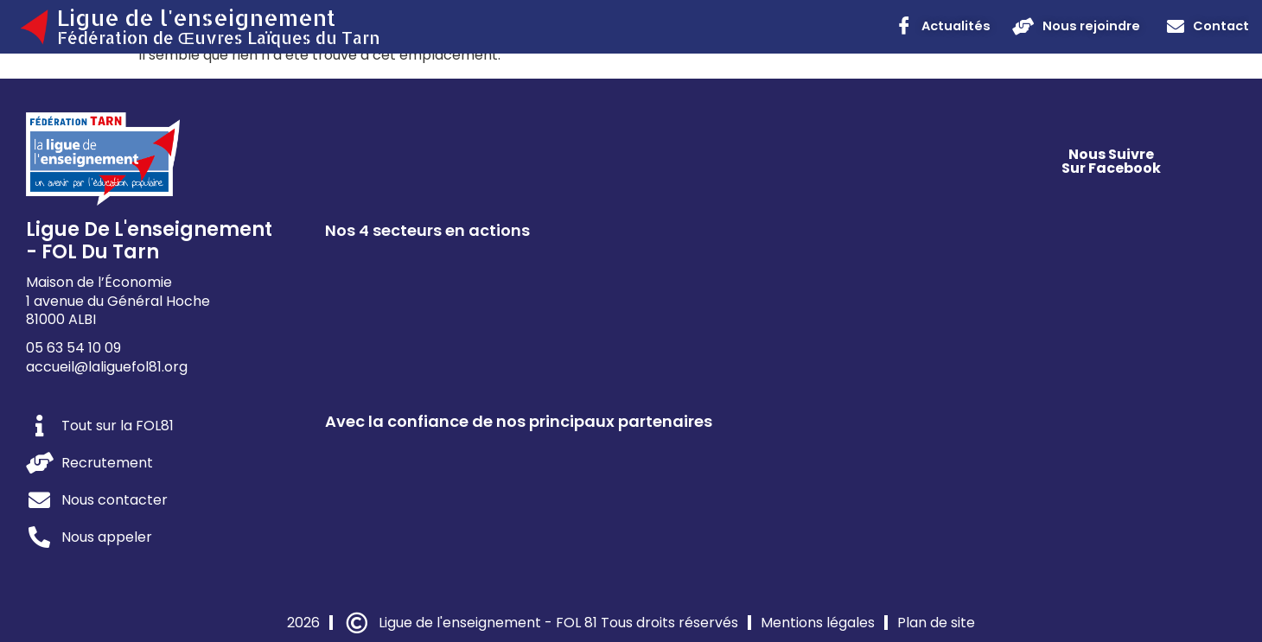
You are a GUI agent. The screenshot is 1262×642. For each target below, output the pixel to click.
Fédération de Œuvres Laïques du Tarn (218, 37)
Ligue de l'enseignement (196, 17)
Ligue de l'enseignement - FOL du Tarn (149, 240)
